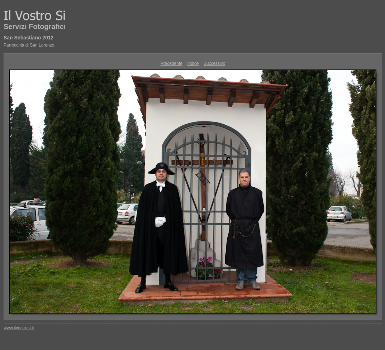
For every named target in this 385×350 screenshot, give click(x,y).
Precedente (171, 63)
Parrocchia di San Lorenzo (29, 45)
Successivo (214, 63)
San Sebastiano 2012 (28, 37)
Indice (193, 63)
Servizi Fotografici (35, 26)
